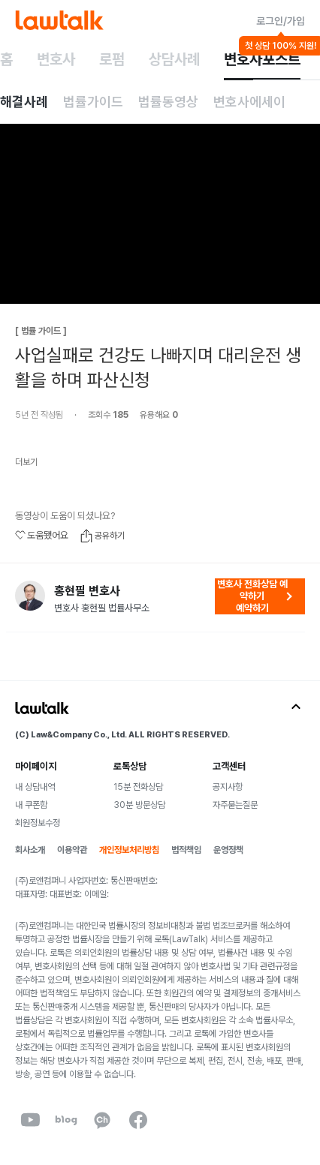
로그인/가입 (280, 21)
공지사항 (228, 787)
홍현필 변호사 (87, 591)
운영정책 (228, 850)
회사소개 (30, 850)
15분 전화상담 (138, 787)
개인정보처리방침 (129, 850)
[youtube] (30, 1120)
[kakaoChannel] (102, 1120)
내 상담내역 (35, 787)
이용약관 (72, 850)
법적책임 (186, 850)
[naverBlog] (66, 1120)
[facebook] (138, 1120)
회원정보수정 (37, 823)
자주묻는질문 (235, 805)
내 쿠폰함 (31, 805)
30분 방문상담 (139, 805)
